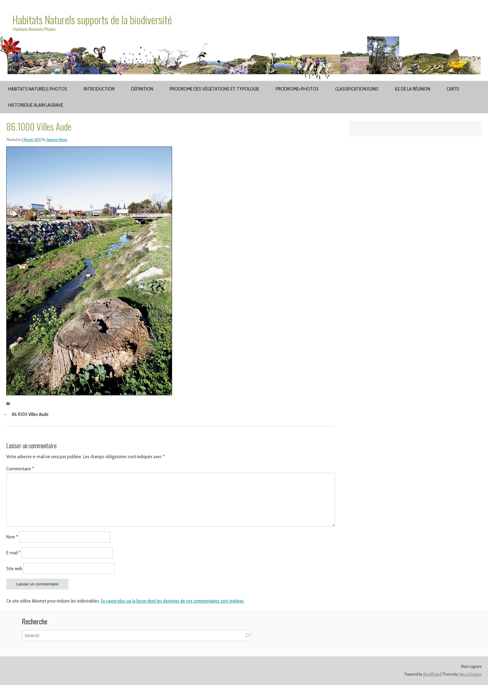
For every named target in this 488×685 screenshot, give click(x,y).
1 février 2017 (31, 139)
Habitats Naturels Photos (37, 89)
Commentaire (20, 469)
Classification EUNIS (356, 89)
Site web (14, 568)
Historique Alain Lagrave (35, 105)
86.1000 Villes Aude (30, 414)
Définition (142, 89)
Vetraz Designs (470, 674)
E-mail (13, 552)
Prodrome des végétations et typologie (214, 89)
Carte (453, 89)
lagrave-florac (56, 139)
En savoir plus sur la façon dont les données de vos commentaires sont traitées (172, 601)
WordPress (431, 674)
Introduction (99, 89)
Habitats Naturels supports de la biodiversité (92, 19)
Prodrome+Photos (297, 89)
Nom (12, 537)
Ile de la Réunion (412, 89)
